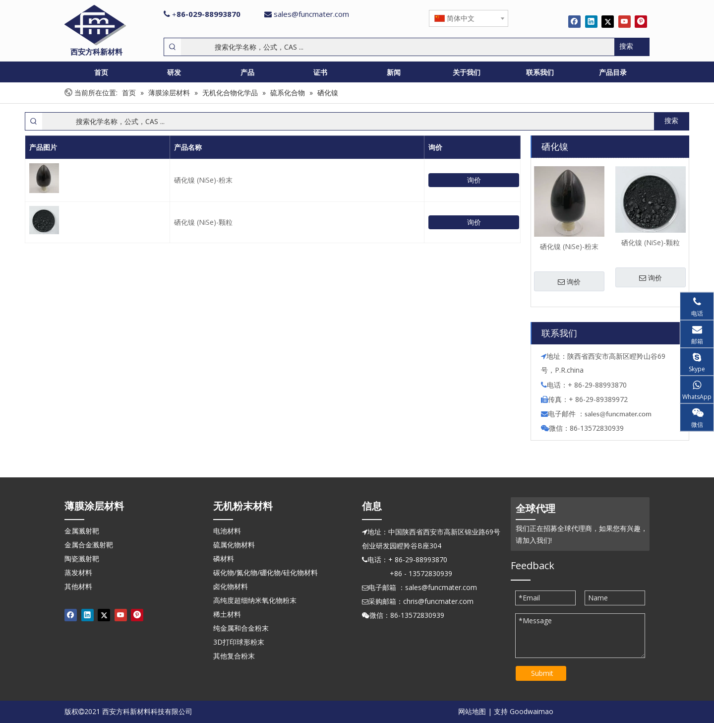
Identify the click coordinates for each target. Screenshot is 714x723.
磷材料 (223, 558)
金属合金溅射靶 (88, 544)
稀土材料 (227, 614)
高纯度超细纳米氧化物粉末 (255, 600)
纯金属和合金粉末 (241, 628)
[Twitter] (607, 21)
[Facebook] (574, 21)
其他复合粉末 (234, 655)
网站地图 (472, 711)
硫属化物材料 (234, 544)
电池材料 (227, 530)
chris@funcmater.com (438, 601)
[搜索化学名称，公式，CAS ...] (397, 47)
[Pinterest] (641, 21)
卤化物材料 (230, 586)
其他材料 (78, 586)
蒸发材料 (78, 572)
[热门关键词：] (631, 47)
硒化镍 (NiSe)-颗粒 (203, 222)
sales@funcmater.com (311, 14)
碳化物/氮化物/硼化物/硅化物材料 (265, 572)
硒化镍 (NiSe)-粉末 (203, 180)
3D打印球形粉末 (238, 642)
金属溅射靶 (81, 530)
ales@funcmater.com (620, 413)
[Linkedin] (591, 21)
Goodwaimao (531, 711)
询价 (474, 180)
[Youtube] (624, 21)
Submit (542, 673)
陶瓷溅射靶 (81, 558)
